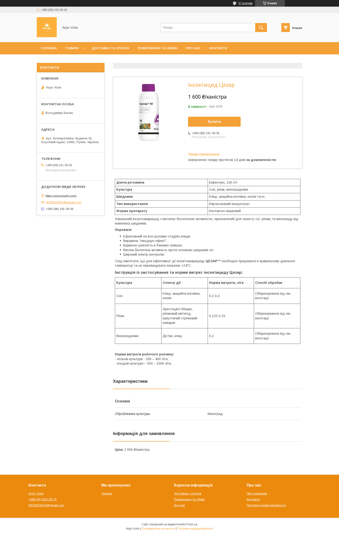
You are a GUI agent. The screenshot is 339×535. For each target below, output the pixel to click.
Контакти (218, 48)
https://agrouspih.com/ (61, 195)
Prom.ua (191, 524)
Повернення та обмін (158, 48)
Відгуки (179, 505)
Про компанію (257, 493)
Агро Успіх (36, 493)
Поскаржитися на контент (158, 528)
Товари (72, 48)
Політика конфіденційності (266, 505)
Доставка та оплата (110, 48)
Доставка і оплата (187, 493)
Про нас (193, 48)
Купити (214, 122)
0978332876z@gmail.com (63, 202)
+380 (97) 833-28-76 (42, 499)
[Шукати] (261, 27)
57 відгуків (245, 3)
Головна (49, 48)
